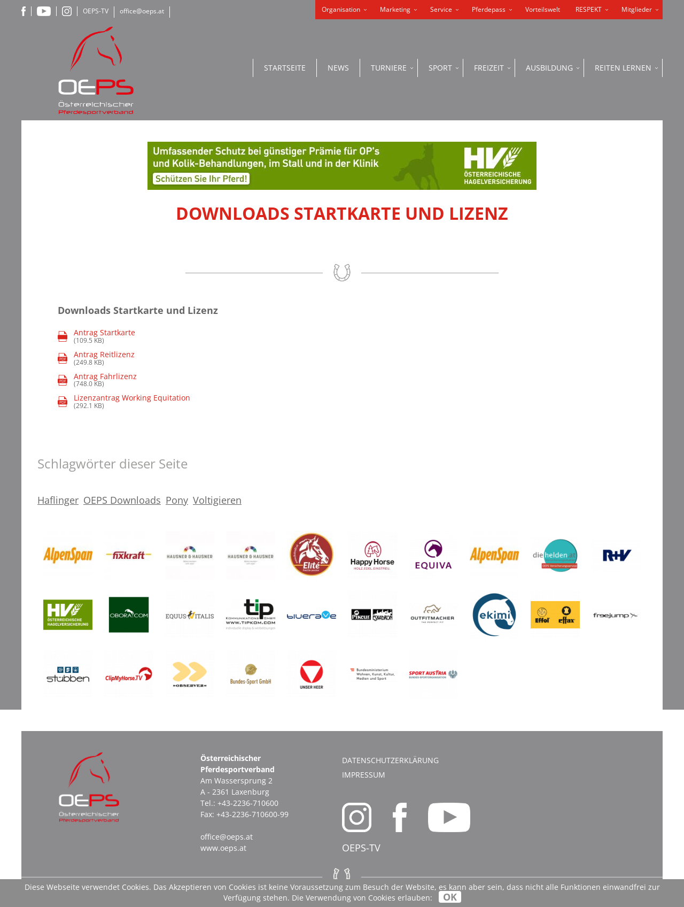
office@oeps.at (142, 11)
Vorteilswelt (542, 9)
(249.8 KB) (96, 358)
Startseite (285, 68)
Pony (177, 500)
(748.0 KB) (97, 380)
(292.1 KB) (124, 402)
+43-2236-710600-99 (252, 814)
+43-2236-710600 (247, 803)
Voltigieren (217, 500)
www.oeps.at (223, 848)
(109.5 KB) (104, 336)
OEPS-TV (95, 11)
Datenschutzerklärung (390, 760)
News (338, 68)
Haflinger (58, 500)
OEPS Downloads (122, 500)
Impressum (363, 775)
